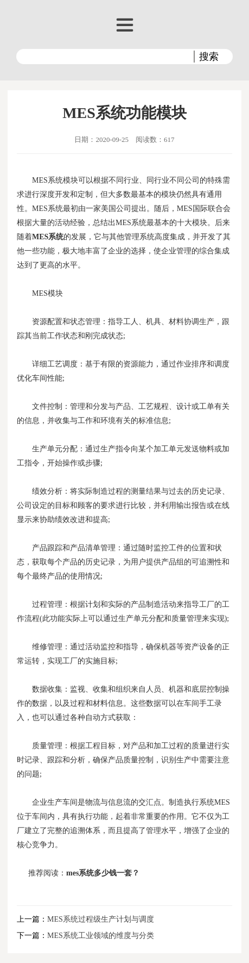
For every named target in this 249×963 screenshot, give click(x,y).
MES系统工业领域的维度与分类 (100, 935)
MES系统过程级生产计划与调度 (100, 919)
